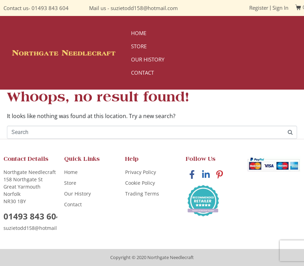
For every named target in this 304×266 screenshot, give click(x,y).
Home (138, 33)
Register (258, 7)
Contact (142, 72)
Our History (147, 59)
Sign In (280, 7)
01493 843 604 (50, 8)
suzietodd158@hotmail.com (144, 8)
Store (139, 46)
